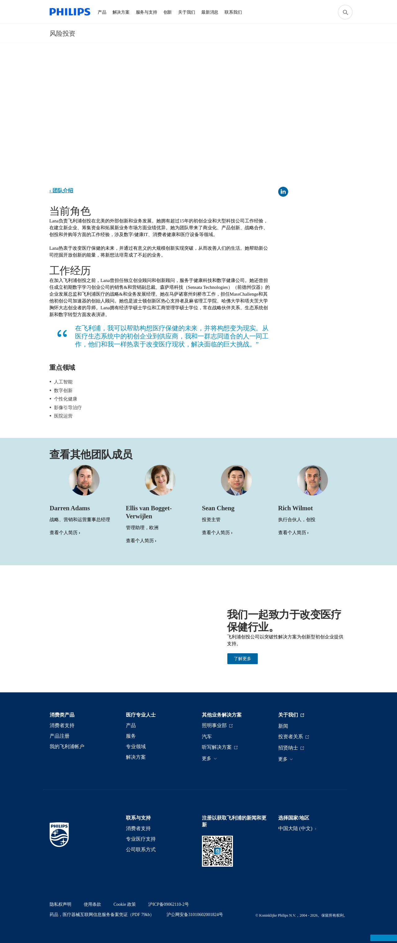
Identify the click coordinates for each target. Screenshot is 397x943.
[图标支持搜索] (345, 12)
